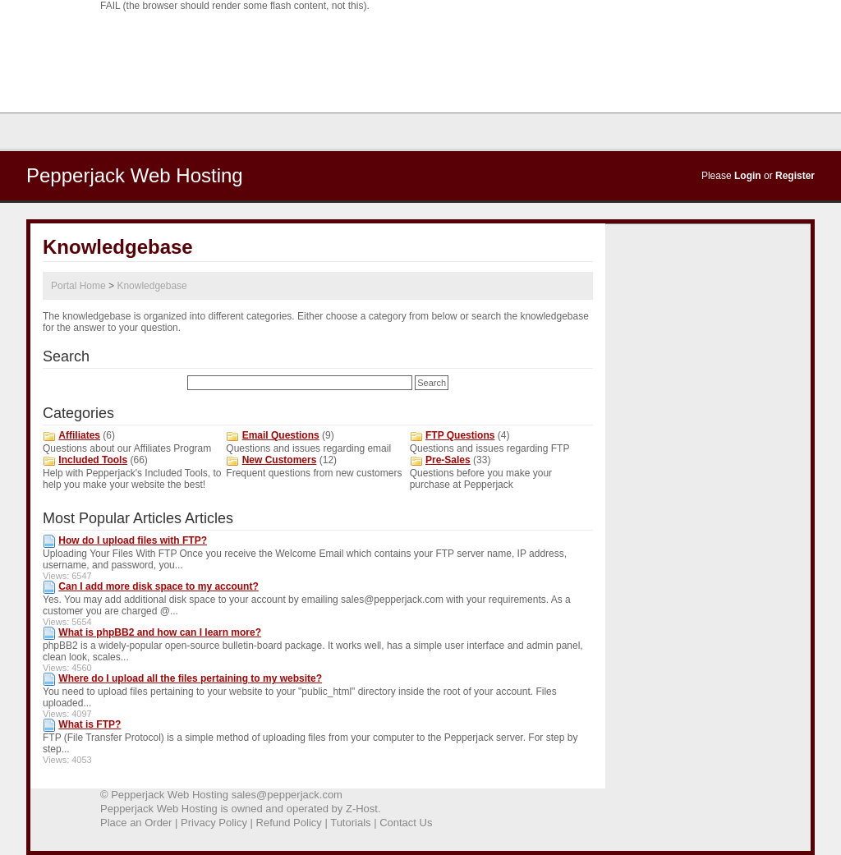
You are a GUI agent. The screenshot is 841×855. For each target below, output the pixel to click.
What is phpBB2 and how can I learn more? (159, 632)
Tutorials (350, 822)
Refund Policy (289, 822)
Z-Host (362, 808)
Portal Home (78, 286)
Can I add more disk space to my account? (158, 586)
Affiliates (79, 435)
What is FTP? (89, 724)
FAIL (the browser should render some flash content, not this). (235, 5)
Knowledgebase (151, 286)
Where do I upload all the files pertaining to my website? (190, 678)
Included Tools (92, 460)
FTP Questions (459, 435)
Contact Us (405, 822)
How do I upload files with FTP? (132, 540)
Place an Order (136, 822)
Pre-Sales (448, 460)
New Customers (279, 460)
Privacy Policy (214, 822)
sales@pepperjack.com (287, 794)
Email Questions (280, 435)
